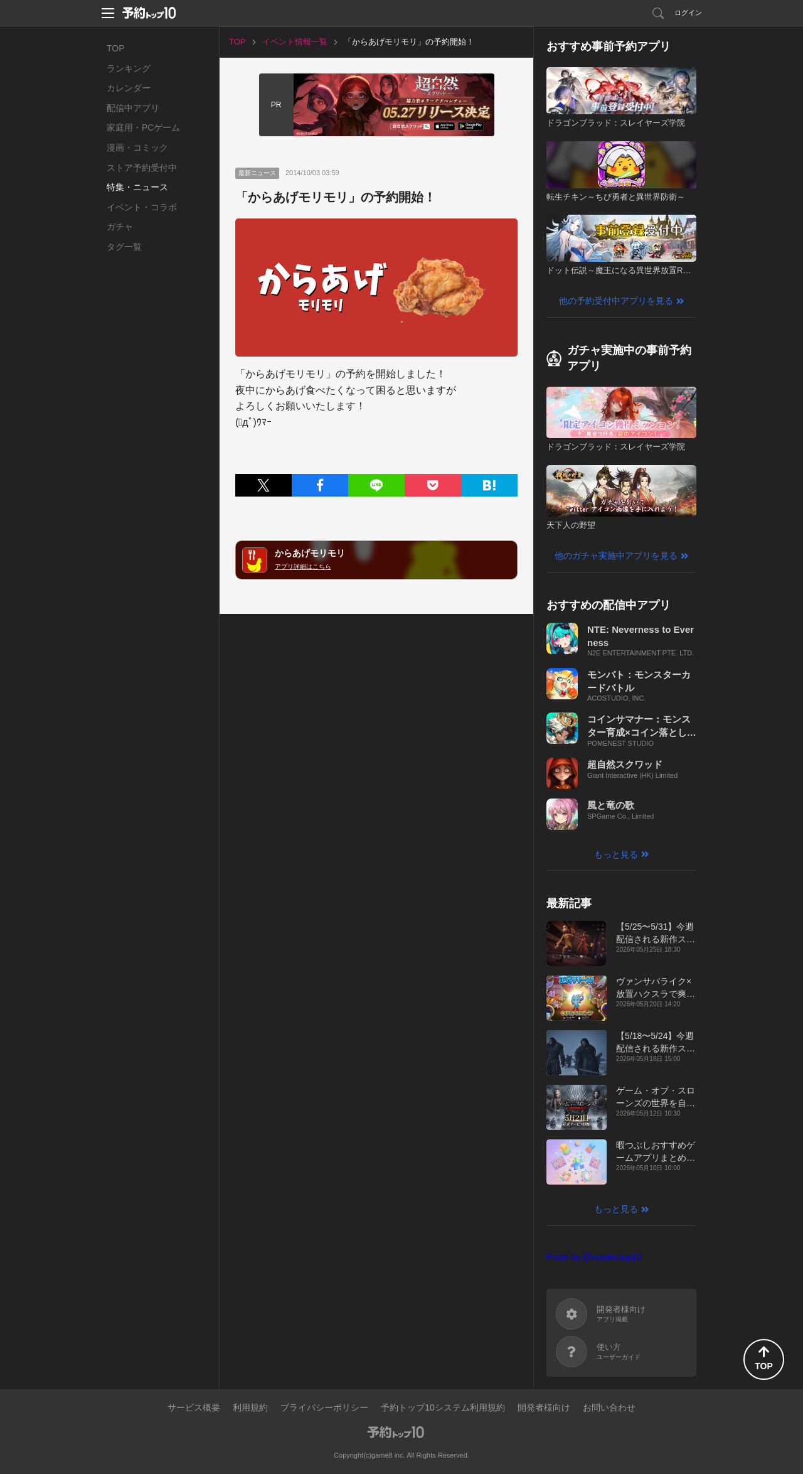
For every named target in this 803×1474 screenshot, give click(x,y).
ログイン (688, 12)
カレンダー (129, 88)
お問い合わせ (609, 1407)
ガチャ (120, 227)
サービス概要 (194, 1407)
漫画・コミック (137, 148)
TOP (116, 48)
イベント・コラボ (142, 207)
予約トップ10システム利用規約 (443, 1407)
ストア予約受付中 (142, 168)
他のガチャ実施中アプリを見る (616, 556)
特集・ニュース (137, 187)
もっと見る (616, 854)
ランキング (129, 68)
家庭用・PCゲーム (143, 127)
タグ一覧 (124, 247)
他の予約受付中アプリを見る (616, 301)
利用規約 (250, 1407)
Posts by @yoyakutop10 (593, 1257)
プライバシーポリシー (324, 1407)
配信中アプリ (133, 108)
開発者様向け (544, 1407)
